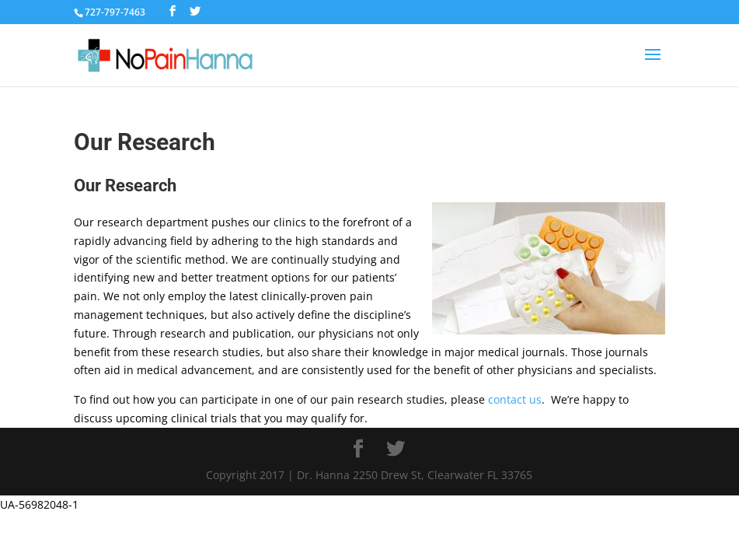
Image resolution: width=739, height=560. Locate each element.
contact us (515, 399)
